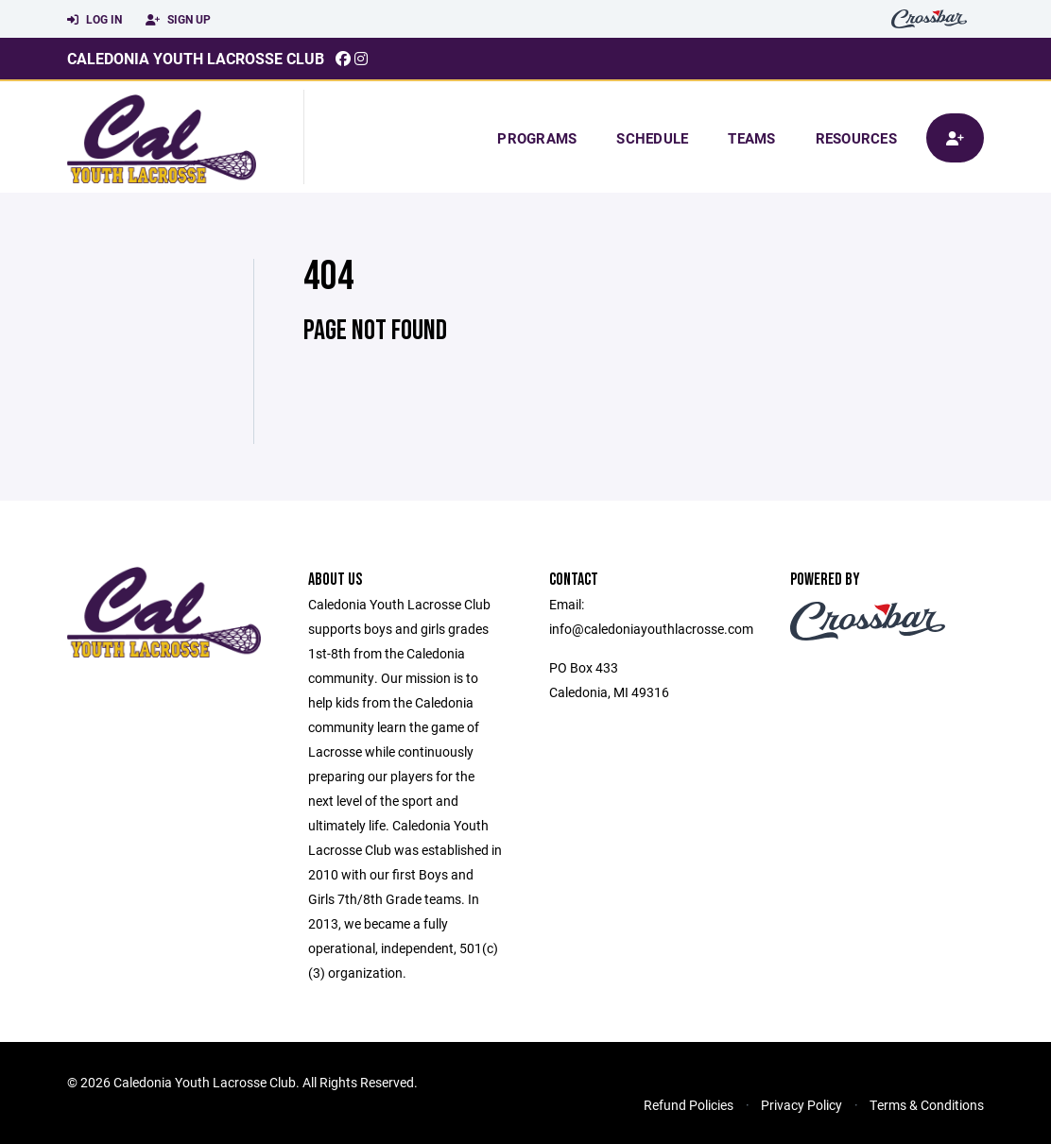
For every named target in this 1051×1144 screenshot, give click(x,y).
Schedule (652, 137)
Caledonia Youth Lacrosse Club (195, 58)
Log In (94, 19)
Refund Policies (688, 1105)
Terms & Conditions (927, 1105)
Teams (751, 137)
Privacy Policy (801, 1105)
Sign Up (178, 19)
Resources (856, 137)
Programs (537, 137)
